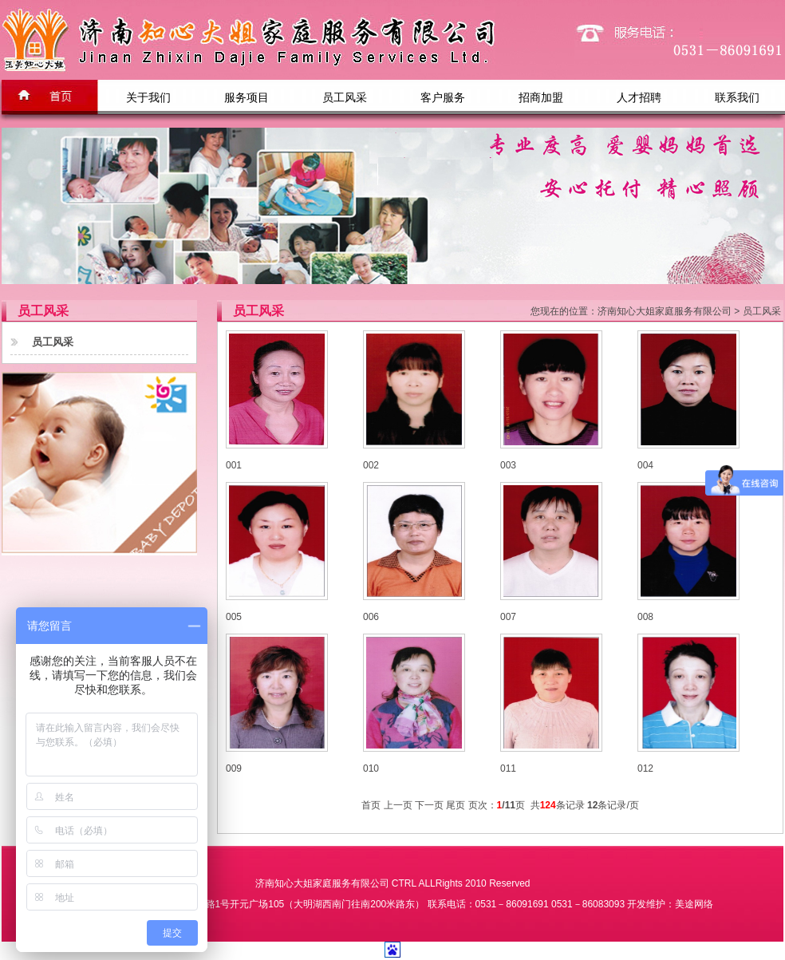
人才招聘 (639, 97)
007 (508, 616)
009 (234, 768)
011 (508, 768)
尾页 (455, 805)
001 (234, 465)
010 (371, 768)
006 (371, 616)
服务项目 (246, 97)
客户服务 (442, 97)
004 (645, 465)
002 (371, 465)
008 (645, 616)
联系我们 (737, 97)
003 (508, 465)
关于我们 (148, 97)
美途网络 (694, 904)
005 (234, 616)
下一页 (429, 805)
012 (645, 768)
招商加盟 (541, 97)
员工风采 (344, 97)
